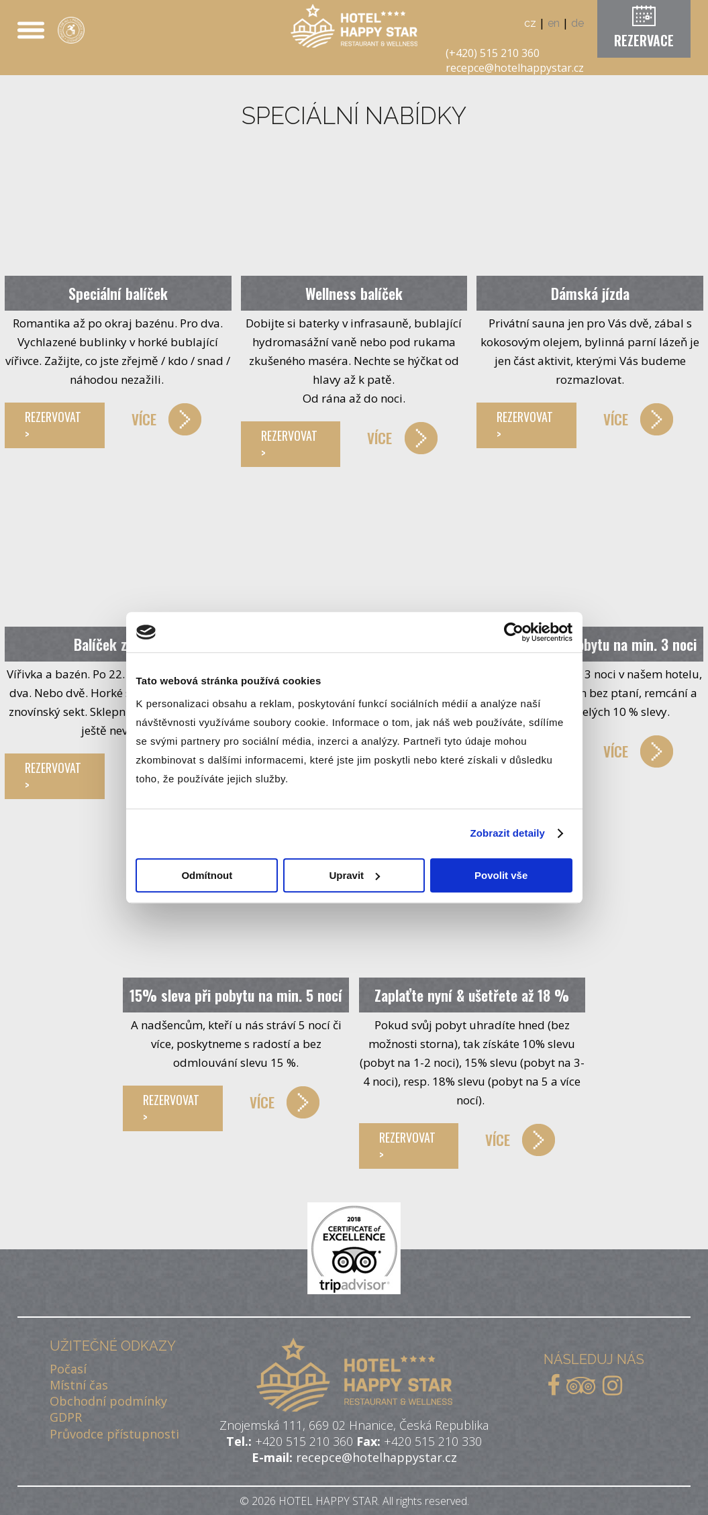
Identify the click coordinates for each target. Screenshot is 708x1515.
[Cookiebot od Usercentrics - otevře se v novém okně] (513, 632)
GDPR (66, 1417)
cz (530, 23)
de (577, 23)
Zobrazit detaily (507, 833)
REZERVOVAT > (53, 425)
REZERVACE (644, 40)
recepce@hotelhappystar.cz (515, 67)
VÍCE (144, 419)
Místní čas (79, 1385)
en (554, 23)
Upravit (354, 875)
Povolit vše (500, 875)
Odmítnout (206, 875)
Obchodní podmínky (108, 1401)
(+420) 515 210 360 (493, 53)
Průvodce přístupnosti (114, 1434)
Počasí (68, 1369)
